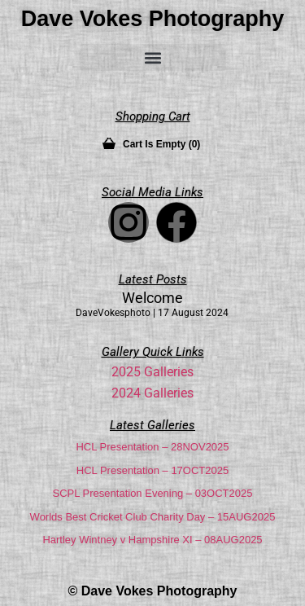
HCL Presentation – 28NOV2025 (152, 447)
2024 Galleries (152, 393)
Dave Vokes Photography (153, 19)
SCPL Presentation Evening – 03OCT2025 (153, 493)
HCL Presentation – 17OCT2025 (152, 470)
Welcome (152, 297)
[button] (153, 57)
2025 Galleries (152, 372)
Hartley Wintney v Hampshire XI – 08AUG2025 (152, 540)
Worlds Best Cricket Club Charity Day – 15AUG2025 (153, 517)
